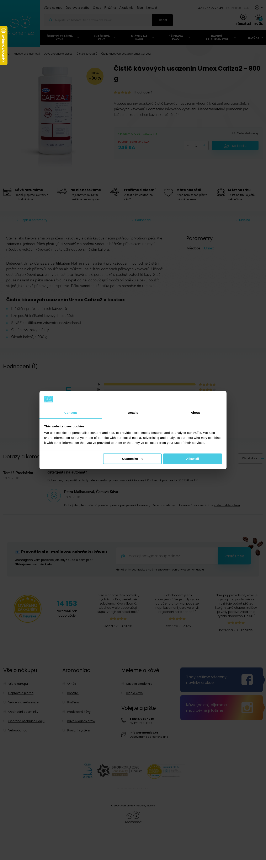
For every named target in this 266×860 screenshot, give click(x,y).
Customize (132, 458)
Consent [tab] (70, 413)
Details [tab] (133, 413)
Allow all (192, 458)
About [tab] (195, 413)
